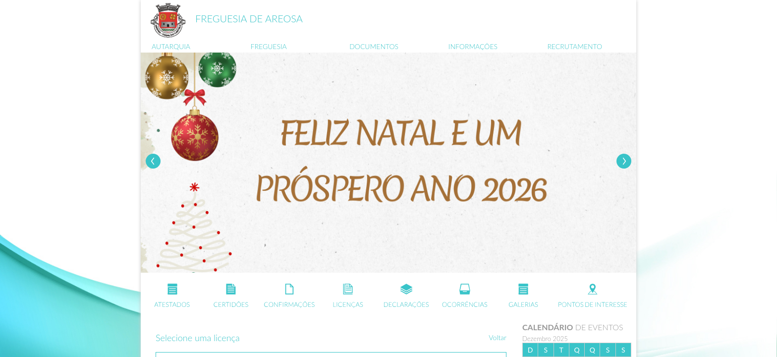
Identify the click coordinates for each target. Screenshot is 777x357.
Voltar (497, 337)
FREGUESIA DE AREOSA (249, 18)
